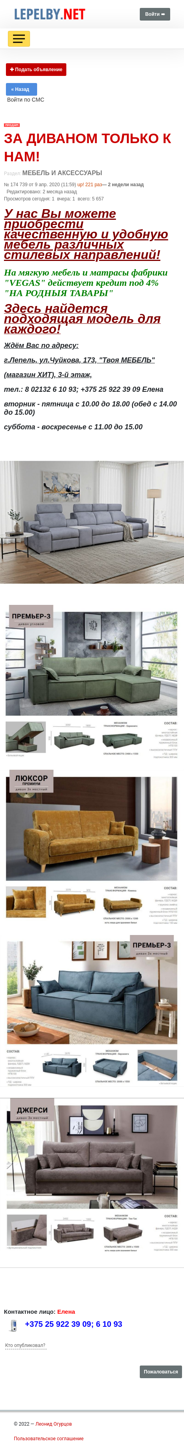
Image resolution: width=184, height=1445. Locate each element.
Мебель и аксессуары (62, 173)
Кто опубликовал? (25, 1345)
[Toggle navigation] (19, 39)
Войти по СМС (25, 99)
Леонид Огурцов (54, 1424)
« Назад (21, 89)
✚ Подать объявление (36, 69)
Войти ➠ (155, 14)
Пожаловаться (161, 1372)
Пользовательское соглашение (49, 1438)
